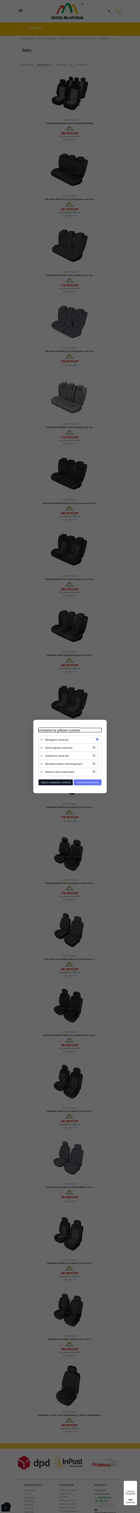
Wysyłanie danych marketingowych (62, 763)
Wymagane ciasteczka (55, 739)
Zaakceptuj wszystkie (89, 782)
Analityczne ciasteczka (55, 755)
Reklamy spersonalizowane (58, 771)
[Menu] (135, 1482)
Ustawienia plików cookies (58, 730)
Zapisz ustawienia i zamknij (54, 782)
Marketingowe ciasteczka (57, 747)
